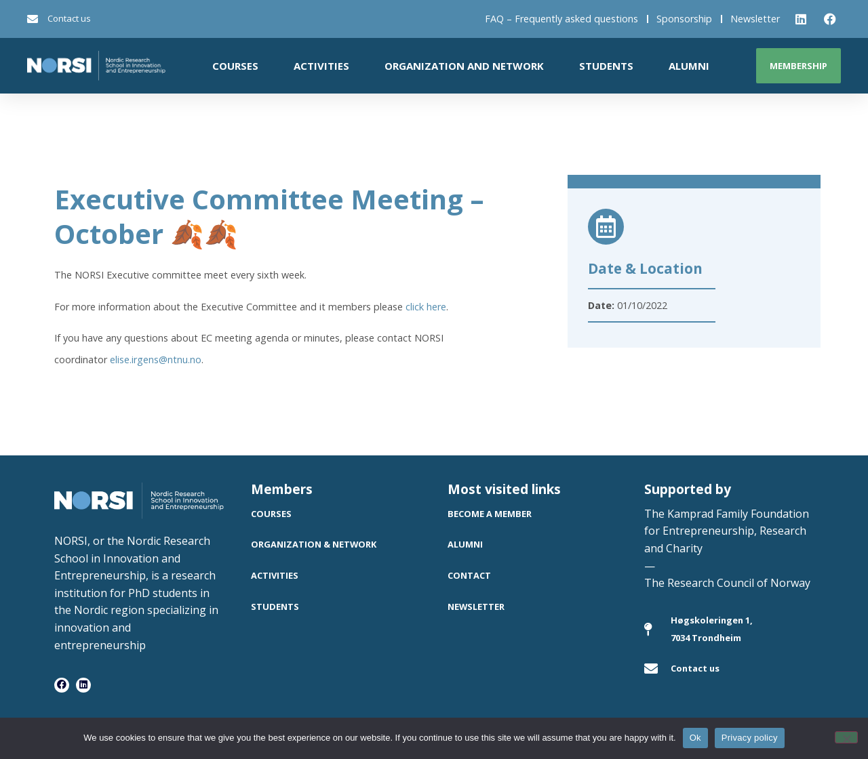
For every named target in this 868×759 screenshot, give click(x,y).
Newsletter (755, 18)
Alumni (689, 66)
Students (606, 66)
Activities (321, 66)
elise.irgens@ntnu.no (155, 359)
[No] (846, 737)
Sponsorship (684, 18)
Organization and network (464, 66)
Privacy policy (750, 738)
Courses (235, 66)
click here (426, 306)
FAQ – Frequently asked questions (561, 18)
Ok (695, 738)
